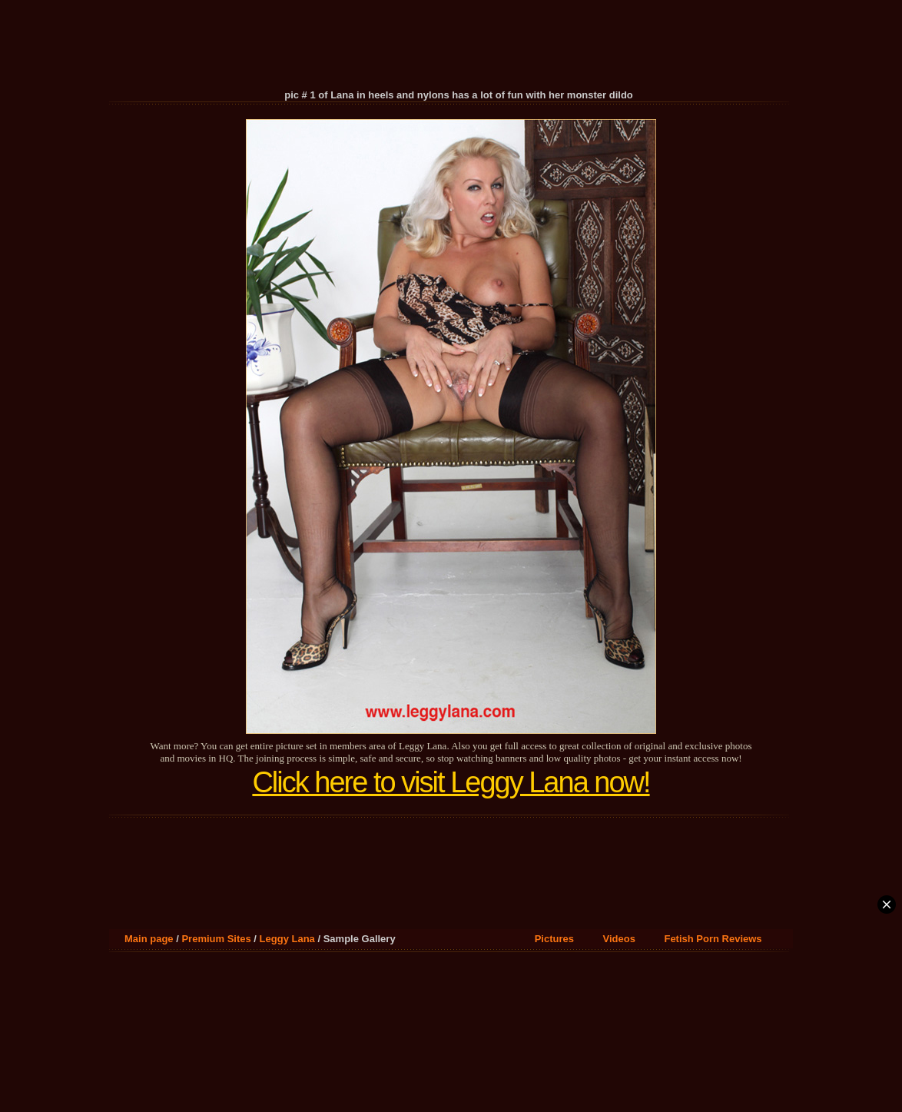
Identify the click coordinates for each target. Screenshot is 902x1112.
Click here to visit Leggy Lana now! (450, 782)
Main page (149, 938)
